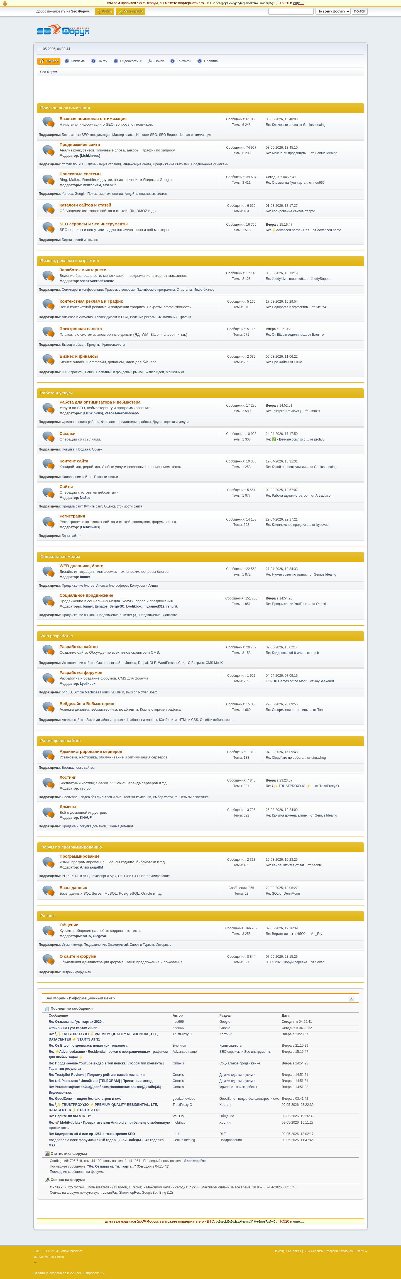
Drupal (143, 663)
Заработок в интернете (83, 270)
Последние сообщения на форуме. (77, 1172)
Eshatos (101, 606)
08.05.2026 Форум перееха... (288, 962)
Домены (68, 807)
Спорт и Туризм (142, 945)
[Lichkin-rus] (90, 156)
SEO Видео (168, 135)
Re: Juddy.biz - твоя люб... (285, 279)
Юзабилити (168, 720)
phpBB (67, 692)
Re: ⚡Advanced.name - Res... (289, 230)
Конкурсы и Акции (144, 586)
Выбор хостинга (165, 797)
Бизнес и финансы (79, 356)
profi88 (319, 439)
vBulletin (117, 692)
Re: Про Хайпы (277, 362)
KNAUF (86, 818)
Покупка (68, 449)
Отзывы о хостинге (194, 797)
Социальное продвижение (86, 595)
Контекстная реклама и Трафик (91, 301)
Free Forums (56, 1256)
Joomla (130, 663)
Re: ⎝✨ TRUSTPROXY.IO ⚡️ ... (290, 786)
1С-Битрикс (195, 663)
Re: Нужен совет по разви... (287, 574)
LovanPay (110, 1193)
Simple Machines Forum (92, 692)
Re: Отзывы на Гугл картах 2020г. (76, 1022)
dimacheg (318, 758)
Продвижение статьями (171, 164)
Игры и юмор (72, 945)
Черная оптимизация (195, 135)
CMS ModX (214, 663)
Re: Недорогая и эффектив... (288, 307)
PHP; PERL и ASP (75, 876)
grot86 (313, 211)
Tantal (321, 710)
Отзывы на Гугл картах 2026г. (73, 1028)
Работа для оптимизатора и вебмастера (100, 402)
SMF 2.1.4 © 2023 (45, 1251)
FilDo (298, 362)
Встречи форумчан (76, 972)
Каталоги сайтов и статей (85, 205)
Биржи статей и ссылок (80, 240)
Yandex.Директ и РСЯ (111, 317)
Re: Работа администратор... (288, 495)
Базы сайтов (71, 536)
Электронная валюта (81, 329)
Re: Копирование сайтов (285, 211)
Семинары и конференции (82, 290)
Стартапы (184, 290)
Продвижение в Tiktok (79, 615)
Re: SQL (272, 893)
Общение (69, 925)
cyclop (85, 788)
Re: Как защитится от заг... (286, 865)
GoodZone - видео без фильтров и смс (91, 797)
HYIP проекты (72, 372)
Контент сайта (74, 461)
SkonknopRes (195, 1161)
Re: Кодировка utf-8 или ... (286, 653)
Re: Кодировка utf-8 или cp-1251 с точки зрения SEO (92, 1134)
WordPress (166, 663)
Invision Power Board (141, 692)
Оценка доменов (121, 826)
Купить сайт (93, 506)
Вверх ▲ (361, 1251)
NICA (87, 936)
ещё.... (298, 3)
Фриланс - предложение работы (126, 422)
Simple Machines (71, 1251)
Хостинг (68, 777)
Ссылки (67, 433)
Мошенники (175, 372)
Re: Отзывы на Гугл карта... (287, 183)
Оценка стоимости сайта (123, 506)
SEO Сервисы (313, 1251)
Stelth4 (321, 307)
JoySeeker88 (324, 681)
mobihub (179, 1122)
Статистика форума (66, 1153)
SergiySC (116, 606)
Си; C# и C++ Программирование (144, 876)
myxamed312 (153, 606)
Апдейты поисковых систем (146, 194)
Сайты (66, 486)
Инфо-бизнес (204, 290)
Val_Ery (316, 934)
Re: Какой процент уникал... (287, 467)
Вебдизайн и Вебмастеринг (87, 703)
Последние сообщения (69, 1008)
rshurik (172, 606)
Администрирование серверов (91, 751)
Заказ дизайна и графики (105, 720)
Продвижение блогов (78, 586)
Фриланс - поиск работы (80, 422)
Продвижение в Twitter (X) (117, 615)
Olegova (99, 936)
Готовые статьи (106, 477)
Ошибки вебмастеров (216, 720)
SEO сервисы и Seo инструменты (94, 224)
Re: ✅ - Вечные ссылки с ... (287, 439)
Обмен (97, 449)
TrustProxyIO (329, 786)
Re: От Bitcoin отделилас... (286, 335)
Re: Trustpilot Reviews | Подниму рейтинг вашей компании (97, 1075)
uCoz (180, 663)
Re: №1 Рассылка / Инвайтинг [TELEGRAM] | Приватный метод (101, 1081)
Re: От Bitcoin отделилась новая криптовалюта (88, 1045)
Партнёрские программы (155, 290)
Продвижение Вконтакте (158, 615)
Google (80, 194)
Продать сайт (72, 506)
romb (315, 653)
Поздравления (95, 945)
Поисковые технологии (105, 194)
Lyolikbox (134, 606)
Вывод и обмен (73, 345)
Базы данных (73, 887)
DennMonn (291, 893)
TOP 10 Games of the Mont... (287, 681)
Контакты (294, 1251)
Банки (89, 372)
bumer (85, 577)
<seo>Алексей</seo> (97, 281)
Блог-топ (318, 335)
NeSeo (85, 498)
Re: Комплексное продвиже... (288, 525)
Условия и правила (339, 1251)
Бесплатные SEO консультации (86, 135)
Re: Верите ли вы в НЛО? (285, 934)
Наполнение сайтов (77, 477)
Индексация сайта (137, 164)
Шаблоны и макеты (142, 720)
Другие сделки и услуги (171, 422)
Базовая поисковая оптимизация (93, 118)
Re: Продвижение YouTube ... (288, 604)
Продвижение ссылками (209, 164)
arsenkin (109, 185)
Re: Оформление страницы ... (289, 710)
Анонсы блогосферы (112, 586)
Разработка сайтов (79, 647)
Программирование (79, 856)
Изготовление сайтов (78, 663)
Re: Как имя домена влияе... (287, 815)
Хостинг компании (137, 797)
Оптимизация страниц (104, 164)
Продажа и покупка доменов (84, 826)
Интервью (163, 945)
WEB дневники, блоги (82, 566)
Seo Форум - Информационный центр (80, 998)
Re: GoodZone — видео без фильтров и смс (85, 1099)
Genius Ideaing (314, 125)
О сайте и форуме (78, 956)
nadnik (317, 865)
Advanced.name (329, 230)
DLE (153, 663)
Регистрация (72, 516)
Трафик (185, 317)
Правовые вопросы (120, 290)
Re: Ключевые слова (282, 125)
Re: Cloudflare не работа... (286, 758)
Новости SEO (146, 135)
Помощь (279, 1251)
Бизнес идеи (154, 372)
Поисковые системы (80, 174)
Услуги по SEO (73, 164)
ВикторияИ (92, 185)
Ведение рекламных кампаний (153, 317)
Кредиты (94, 345)
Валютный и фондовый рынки (119, 372)
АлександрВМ (91, 867)
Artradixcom (324, 495)
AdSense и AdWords (77, 317)
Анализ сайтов (73, 720)
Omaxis (314, 411)
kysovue (322, 525)
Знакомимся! (118, 945)
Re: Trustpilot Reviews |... (285, 411)
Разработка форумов (81, 672)
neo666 (318, 183)
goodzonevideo (184, 1099)
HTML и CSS (188, 720)
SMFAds (38, 1256)
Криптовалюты (113, 345)
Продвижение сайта (80, 144)
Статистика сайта (110, 663)
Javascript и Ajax (103, 876)
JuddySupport (321, 279)
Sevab (319, 962)
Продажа (83, 449)
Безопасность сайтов (78, 768)
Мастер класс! (123, 135)
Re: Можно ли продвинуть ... (288, 153)
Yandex (67, 194)
